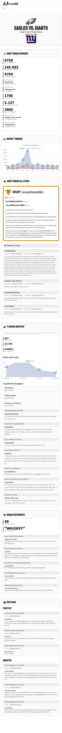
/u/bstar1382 (8, 708)
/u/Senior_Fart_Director (13, 117)
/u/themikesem (10, 251)
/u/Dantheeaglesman (12, 292)
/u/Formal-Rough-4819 (11, 588)
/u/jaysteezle (9, 482)
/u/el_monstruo (9, 651)
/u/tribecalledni (9, 576)
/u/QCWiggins (9, 427)
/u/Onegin (7, 551)
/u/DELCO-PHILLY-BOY (11, 539)
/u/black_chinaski (10, 395)
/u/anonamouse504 (10, 690)
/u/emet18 (8, 453)
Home (3, 8)
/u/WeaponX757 (10, 89)
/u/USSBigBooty (9, 566)
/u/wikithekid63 (9, 671)
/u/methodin (9, 82)
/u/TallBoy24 (8, 619)
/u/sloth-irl (8, 636)
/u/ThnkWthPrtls (10, 472)
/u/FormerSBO (9, 443)
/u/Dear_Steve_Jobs (11, 498)
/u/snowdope (9, 306)
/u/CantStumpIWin (32, 192)
